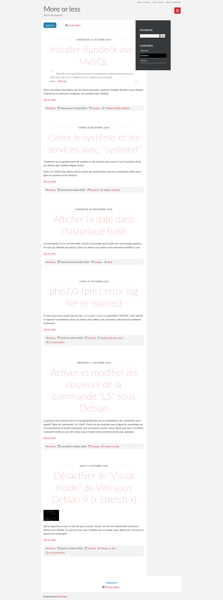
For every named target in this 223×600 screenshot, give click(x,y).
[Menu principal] (177, 10)
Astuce (155, 60)
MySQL (117, 108)
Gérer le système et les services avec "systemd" (93, 143)
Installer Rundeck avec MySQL (94, 55)
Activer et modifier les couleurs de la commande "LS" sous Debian (94, 390)
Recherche (157, 30)
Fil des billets (75, 25)
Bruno (53, 108)
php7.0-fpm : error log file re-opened (94, 297)
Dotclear (156, 50)
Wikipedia (62, 81)
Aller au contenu (142, 2)
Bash (110, 262)
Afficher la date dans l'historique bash (94, 225)
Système (97, 108)
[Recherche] (161, 35)
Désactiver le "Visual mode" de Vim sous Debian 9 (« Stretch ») (94, 487)
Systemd (116, 190)
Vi (114, 446)
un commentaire (57, 552)
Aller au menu (157, 2)
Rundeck (126, 108)
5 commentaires (57, 342)
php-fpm (113, 338)
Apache (104, 338)
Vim (118, 446)
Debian (109, 108)
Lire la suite (50, 99)
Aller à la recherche (173, 2)
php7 (121, 338)
